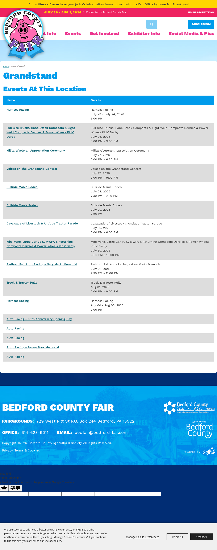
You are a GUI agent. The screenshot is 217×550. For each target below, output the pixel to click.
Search (151, 24)
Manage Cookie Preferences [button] (142, 536)
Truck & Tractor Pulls (22, 282)
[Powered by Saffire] (209, 451)
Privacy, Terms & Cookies (21, 450)
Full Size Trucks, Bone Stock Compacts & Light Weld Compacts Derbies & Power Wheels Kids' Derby (41, 132)
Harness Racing (18, 109)
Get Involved (104, 33)
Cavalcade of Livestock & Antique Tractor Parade (42, 223)
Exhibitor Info (144, 33)
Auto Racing (15, 328)
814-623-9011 (34, 432)
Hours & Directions (201, 12)
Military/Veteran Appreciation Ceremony (36, 150)
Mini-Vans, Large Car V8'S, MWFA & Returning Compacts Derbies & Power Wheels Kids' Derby (41, 244)
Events (73, 33)
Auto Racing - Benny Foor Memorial (33, 347)
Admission (201, 24)
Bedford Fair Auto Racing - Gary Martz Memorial (42, 264)
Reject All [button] (177, 536)
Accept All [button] (201, 536)
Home (6, 66)
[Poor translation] (15, 488)
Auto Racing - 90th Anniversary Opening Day (39, 319)
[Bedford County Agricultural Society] (23, 35)
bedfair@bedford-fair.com (101, 432)
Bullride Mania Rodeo (22, 187)
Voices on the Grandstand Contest (32, 168)
